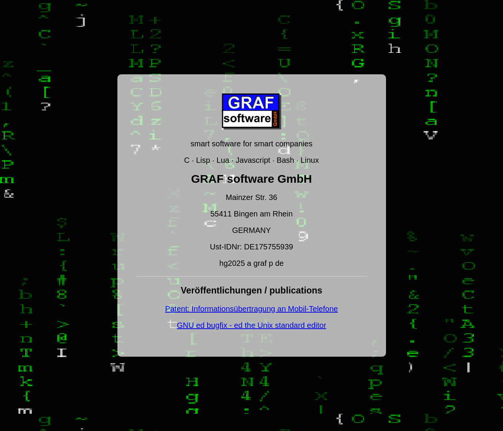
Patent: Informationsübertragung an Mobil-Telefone (251, 309)
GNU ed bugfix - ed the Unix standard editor (251, 325)
